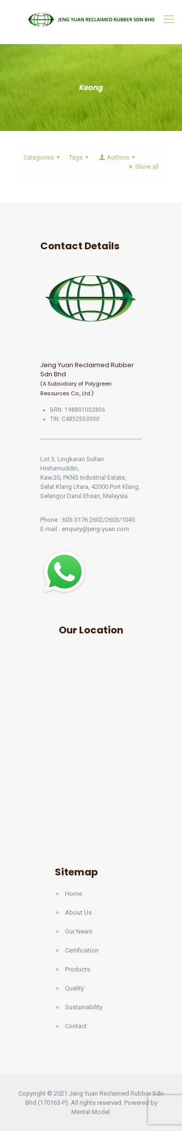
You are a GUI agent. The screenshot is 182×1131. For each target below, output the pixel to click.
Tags (80, 157)
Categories (43, 157)
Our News (78, 931)
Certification (82, 950)
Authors (117, 157)
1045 (128, 519)
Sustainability (83, 1007)
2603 (112, 519)
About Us (78, 912)
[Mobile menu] (169, 19)
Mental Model (90, 1111)
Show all (142, 166)
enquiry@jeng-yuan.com (95, 529)
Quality (74, 988)
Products (77, 969)
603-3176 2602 (82, 519)
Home (73, 893)
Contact (76, 1026)
